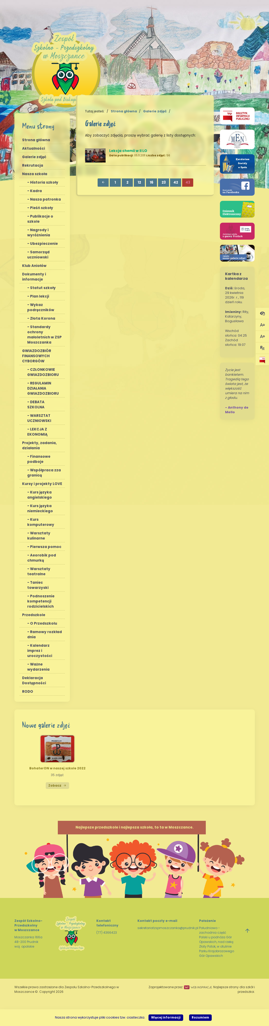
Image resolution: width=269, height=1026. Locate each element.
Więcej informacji (166, 1017)
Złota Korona (42, 318)
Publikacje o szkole (40, 219)
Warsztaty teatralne (38, 571)
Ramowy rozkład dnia (44, 634)
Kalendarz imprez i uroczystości (39, 650)
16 (151, 182)
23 (164, 182)
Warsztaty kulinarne (38, 536)
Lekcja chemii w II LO (128, 150)
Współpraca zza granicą (44, 473)
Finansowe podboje (38, 459)
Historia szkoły (44, 182)
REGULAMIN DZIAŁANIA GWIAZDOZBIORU (43, 388)
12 (139, 182)
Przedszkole (33, 615)
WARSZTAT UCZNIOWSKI (39, 418)
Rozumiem (200, 1017)
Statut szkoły (43, 287)
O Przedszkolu (43, 623)
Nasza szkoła (34, 174)
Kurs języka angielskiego (39, 495)
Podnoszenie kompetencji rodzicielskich (40, 601)
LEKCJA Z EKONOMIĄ (37, 432)
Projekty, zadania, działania (39, 445)
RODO (27, 691)
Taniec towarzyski (38, 585)
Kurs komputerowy (40, 522)
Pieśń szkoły (41, 207)
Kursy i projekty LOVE (42, 483)
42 (175, 182)
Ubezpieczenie (44, 243)
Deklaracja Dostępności (34, 681)
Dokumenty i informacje (34, 277)
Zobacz (57, 785)
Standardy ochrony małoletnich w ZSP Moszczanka (44, 335)
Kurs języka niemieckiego (40, 508)
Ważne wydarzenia (38, 667)
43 (187, 182)
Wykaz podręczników (40, 307)
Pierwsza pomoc (45, 546)
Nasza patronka (45, 199)
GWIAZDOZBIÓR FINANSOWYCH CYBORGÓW (36, 356)
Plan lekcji (39, 296)
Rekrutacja (32, 165)
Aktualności (33, 148)
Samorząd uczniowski (38, 255)
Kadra (36, 190)
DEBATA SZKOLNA (35, 405)
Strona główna (36, 140)
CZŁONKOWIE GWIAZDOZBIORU (43, 372)
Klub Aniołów (34, 265)
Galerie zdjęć (34, 157)
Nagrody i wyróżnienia (38, 233)
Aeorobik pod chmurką (41, 558)
